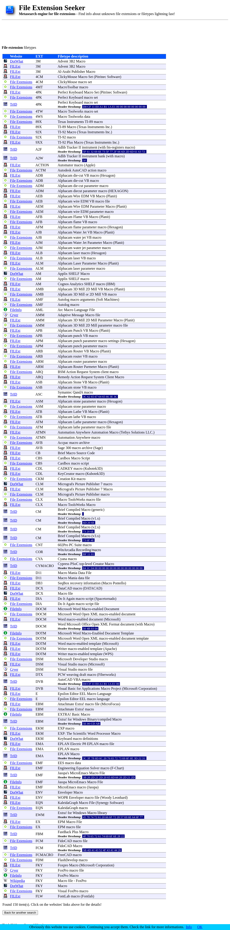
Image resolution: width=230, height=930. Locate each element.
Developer (80, 659)
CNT (39, 545)
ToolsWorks (76, 499)
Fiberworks (106, 674)
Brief (61, 453)
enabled (97, 609)
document (128, 614)
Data (81, 573)
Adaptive (64, 315)
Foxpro (63, 865)
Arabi (66, 71)
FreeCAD (65, 855)
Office (86, 624)
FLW (39, 896)
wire (76, 201)
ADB (39, 175)
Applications (91, 688)
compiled (104, 719)
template (142, 638)
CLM (39, 484)
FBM (39, 834)
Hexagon (107, 175)
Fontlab (87, 896)
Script (85, 458)
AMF (39, 299)
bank (101, 156)
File (92, 310)
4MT (39, 87)
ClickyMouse (67, 77)
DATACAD (92, 588)
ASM (39, 401)
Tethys (125, 432)
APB (38, 330)
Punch (77, 330)
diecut (77, 191)
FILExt (15, 66)
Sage (61, 448)
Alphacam (65, 175)
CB (37, 453)
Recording (83, 550)
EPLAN (63, 744)
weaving (72, 674)
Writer (62, 649)
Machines (111, 299)
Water (77, 232)
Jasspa (62, 773)
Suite (78, 545)
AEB (39, 196)
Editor (74, 694)
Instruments (75, 122)
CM (38, 512)
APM (39, 341)
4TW (39, 111)
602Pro (63, 545)
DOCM (40, 609)
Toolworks (75, 111)
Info (189, 927)
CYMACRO (44, 566)
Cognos (63, 284)
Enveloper (65, 792)
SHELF (74, 274)
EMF (39, 763)
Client (109, 377)
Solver (95, 768)
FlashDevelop (68, 860)
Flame (77, 217)
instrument (89, 147)
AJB (38, 232)
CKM (39, 479)
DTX (39, 674)
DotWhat (16, 61)
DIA (38, 599)
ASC (38, 394)
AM (38, 274)
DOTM (40, 633)
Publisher (78, 71)
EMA (39, 744)
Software (113, 77)
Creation (64, 479)
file (107, 201)
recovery (76, 583)
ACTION (42, 165)
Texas (62, 122)
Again (70, 599)
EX (37, 822)
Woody (107, 797)
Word (77, 609)
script (85, 463)
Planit (111, 196)
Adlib (62, 147)
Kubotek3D (93, 468)
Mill (82, 289)
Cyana (62, 559)
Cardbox (64, 458)
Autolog (63, 299)
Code (91, 453)
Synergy (103, 803)
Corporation (147, 688)
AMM (39, 315)
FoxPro (63, 870)
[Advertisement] (83, 32)
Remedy (64, 377)
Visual (62, 664)
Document (111, 609)
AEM (39, 206)
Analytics (76, 284)
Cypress (63, 564)
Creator (98, 564)
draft (83, 674)
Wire (76, 196)
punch (77, 336)
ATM (39, 422)
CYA (38, 559)
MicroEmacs (79, 773)
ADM (39, 186)
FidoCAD (65, 841)
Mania (72, 573)
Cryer (14, 315)
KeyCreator (66, 474)
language (103, 699)
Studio (93, 659)
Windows (79, 719)
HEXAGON (118, 191)
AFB (38, 217)
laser (76, 253)
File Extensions (21, 82)
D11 (38, 573)
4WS (39, 116)
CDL (38, 468)
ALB (39, 253)
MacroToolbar (68, 87)
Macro (80, 61)
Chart (119, 768)
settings (113, 341)
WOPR (63, 797)
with (102, 147)
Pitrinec (100, 77)
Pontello (119, 583)
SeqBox (63, 583)
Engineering (66, 768)
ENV (39, 792)
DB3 (38, 583)
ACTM (40, 170)
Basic (72, 688)
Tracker (72, 147)
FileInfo (16, 310)
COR (39, 552)
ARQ (39, 372)
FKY (38, 865)
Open (85, 614)
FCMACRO (44, 855)
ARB (39, 351)
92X (38, 132)
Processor (103, 733)
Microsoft (65, 609)
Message (78, 315)
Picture (80, 484)
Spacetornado (105, 599)
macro (82, 82)
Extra (79, 704)
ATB (38, 412)
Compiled (73, 510)
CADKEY (65, 468)
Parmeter (90, 367)
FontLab (64, 896)
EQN (39, 803)
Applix (62, 274)
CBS (38, 458)
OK (199, 927)
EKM (39, 728)
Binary (92, 719)
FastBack (64, 832)
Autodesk (64, 170)
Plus (70, 142)
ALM (39, 263)
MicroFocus (110, 704)
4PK (38, 92)
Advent (63, 61)
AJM (39, 243)
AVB (39, 443)
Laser (77, 263)
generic (98, 510)
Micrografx (66, 484)
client (105, 372)
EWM (39, 815)
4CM (39, 77)
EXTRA (64, 714)
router (77, 356)
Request (82, 372)
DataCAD (65, 588)
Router (78, 351)
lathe (76, 417)
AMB (39, 289)
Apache (110, 649)
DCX (39, 588)
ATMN (40, 432)
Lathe (77, 412)
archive (84, 443)
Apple (89, 165)
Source (81, 453)
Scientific (80, 733)
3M (37, 61)
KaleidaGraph (68, 803)
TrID (13, 104)
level (88, 564)
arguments (87, 299)
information (92, 583)
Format (114, 624)
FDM (39, 860)
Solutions (138, 432)
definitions (90, 739)
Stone (77, 382)
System (94, 372)
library (102, 813)
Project (116, 688)
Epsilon (63, 694)
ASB (38, 382)
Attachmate (66, 704)
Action (71, 372)
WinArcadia (66, 550)
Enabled (98, 633)
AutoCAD (79, 170)
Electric (76, 744)
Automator (65, 165)
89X (38, 122)
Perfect (63, 92)
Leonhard (119, 797)
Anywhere (83, 432)
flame (77, 222)
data (87, 116)
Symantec (65, 392)
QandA (78, 392)
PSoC (74, 564)
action (92, 170)
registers (118, 147)
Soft (100, 299)
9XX (38, 142)
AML (39, 310)
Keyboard (76, 92)
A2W (39, 158)
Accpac (63, 443)
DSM (39, 659)
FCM (39, 841)
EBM (39, 704)
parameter (91, 186)
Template (127, 633)
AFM (39, 227)
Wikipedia (17, 881)
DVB (39, 681)
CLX (39, 499)
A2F (38, 149)
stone (77, 387)
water (77, 237)
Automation (66, 432)
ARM (39, 361)
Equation (82, 768)
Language (81, 310)
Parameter (97, 206)
